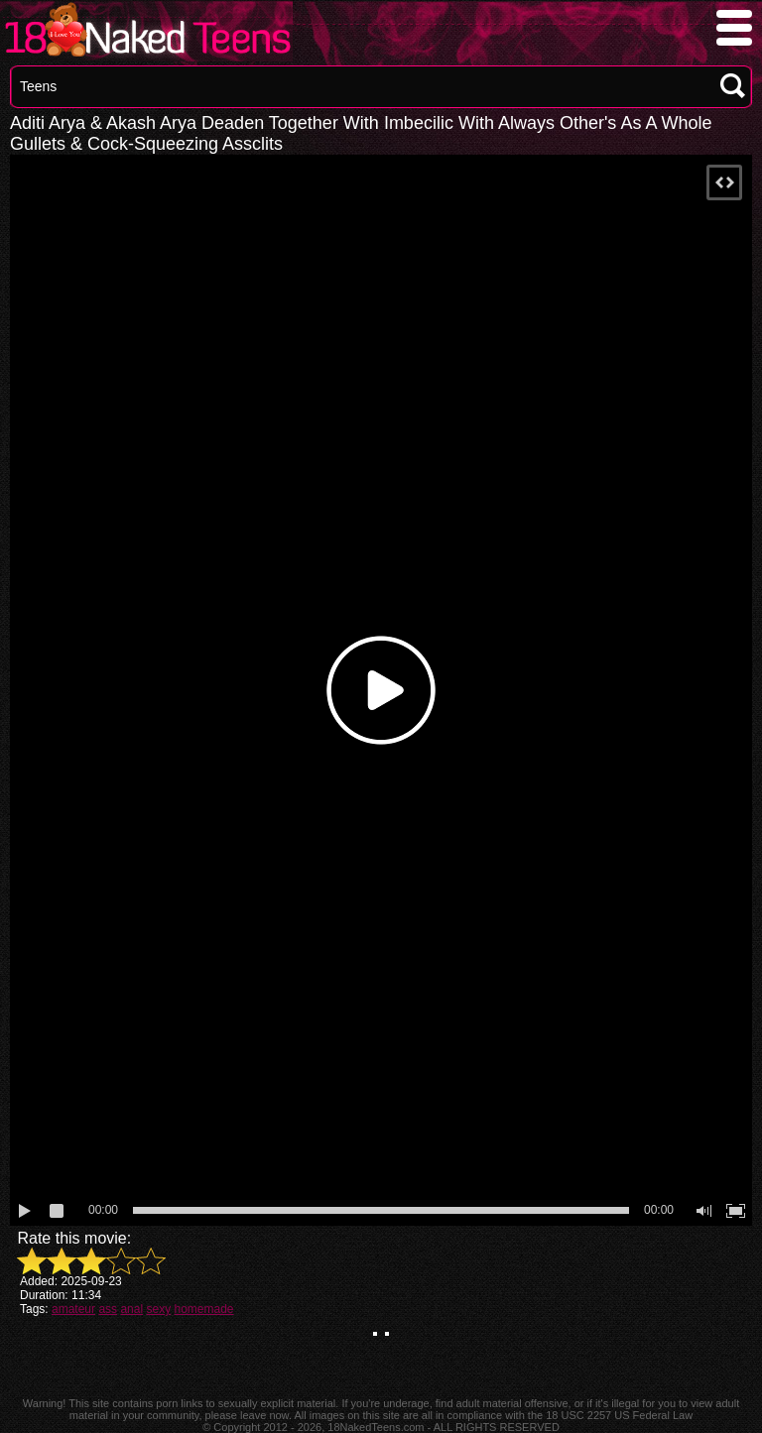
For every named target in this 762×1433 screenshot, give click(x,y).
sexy (158, 1309)
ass (107, 1309)
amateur (73, 1309)
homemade (203, 1309)
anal (131, 1309)
